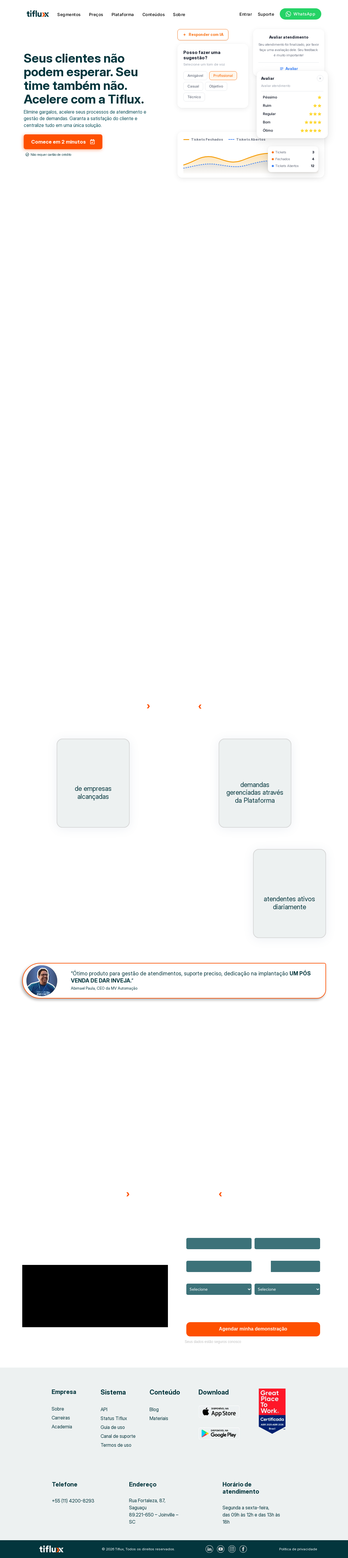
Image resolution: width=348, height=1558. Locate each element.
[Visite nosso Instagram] (232, 1549)
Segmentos (69, 14)
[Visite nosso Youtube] (221, 1549)
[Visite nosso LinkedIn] (210, 1549)
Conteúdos (153, 14)
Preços (96, 14)
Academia (62, 1427)
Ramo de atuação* (203, 1279)
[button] (41, 1338)
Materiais (159, 1419)
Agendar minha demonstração (253, 1329)
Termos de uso (116, 1445)
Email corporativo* (271, 1233)
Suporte (266, 14)
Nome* (192, 1233)
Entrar (245, 14)
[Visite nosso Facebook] (244, 1549)
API (104, 1410)
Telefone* (264, 1256)
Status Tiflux (114, 1419)
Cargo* (261, 1279)
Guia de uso (113, 1427)
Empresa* (195, 1256)
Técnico (194, 97)
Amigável (195, 75)
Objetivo (216, 86)
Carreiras (61, 1418)
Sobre (179, 14)
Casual (193, 86)
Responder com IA (202, 34)
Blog (154, 1410)
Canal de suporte (118, 1436)
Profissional (223, 75)
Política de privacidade (298, 1549)
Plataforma (123, 14)
